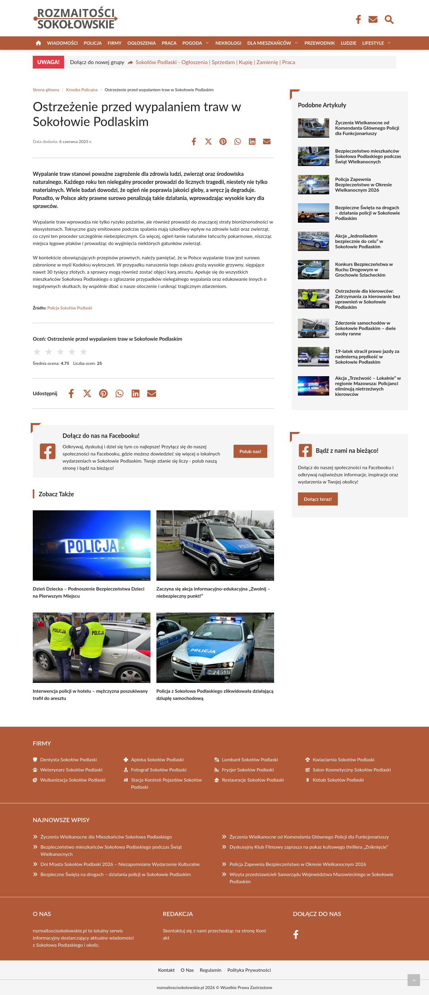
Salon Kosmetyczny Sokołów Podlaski (352, 769)
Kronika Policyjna (82, 89)
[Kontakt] (372, 19)
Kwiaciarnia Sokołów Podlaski (343, 759)
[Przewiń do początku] (414, 980)
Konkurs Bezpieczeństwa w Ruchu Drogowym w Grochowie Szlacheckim (364, 269)
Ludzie (348, 43)
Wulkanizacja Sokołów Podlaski (72, 779)
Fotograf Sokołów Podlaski (158, 769)
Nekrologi (228, 43)
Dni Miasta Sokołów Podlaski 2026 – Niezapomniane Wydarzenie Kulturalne (120, 864)
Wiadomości (62, 43)
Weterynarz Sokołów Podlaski (71, 769)
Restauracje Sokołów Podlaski (253, 779)
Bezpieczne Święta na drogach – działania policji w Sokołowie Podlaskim (367, 213)
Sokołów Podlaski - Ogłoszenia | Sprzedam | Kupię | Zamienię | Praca (215, 62)
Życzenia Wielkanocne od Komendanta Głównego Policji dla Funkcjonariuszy (367, 128)
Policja (93, 43)
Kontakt (166, 970)
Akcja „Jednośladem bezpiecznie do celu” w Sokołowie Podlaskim (359, 241)
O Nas (187, 970)
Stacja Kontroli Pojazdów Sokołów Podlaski (166, 783)
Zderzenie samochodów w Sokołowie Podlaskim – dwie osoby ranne (365, 328)
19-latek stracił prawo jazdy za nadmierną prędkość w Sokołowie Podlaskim (367, 356)
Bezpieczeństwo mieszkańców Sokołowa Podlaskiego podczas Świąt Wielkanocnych (368, 156)
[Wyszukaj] (388, 18)
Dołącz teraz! (318, 499)
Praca (169, 43)
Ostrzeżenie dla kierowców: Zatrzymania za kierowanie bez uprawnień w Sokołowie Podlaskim (367, 299)
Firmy (114, 43)
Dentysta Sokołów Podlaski (68, 759)
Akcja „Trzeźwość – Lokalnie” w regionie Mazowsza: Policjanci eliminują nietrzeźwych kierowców (368, 386)
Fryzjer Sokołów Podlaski (248, 769)
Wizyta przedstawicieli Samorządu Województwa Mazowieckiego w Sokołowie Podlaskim (311, 877)
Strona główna (46, 89)
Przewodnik (319, 43)
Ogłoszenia (142, 43)
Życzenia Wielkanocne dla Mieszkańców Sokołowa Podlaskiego (106, 836)
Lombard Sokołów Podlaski (250, 759)
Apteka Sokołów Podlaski (157, 759)
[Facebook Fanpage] (356, 19)
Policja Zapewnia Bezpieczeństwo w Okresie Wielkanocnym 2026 (363, 184)
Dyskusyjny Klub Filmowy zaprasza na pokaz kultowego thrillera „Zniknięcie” (308, 847)
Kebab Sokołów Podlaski (338, 779)
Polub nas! (250, 451)
